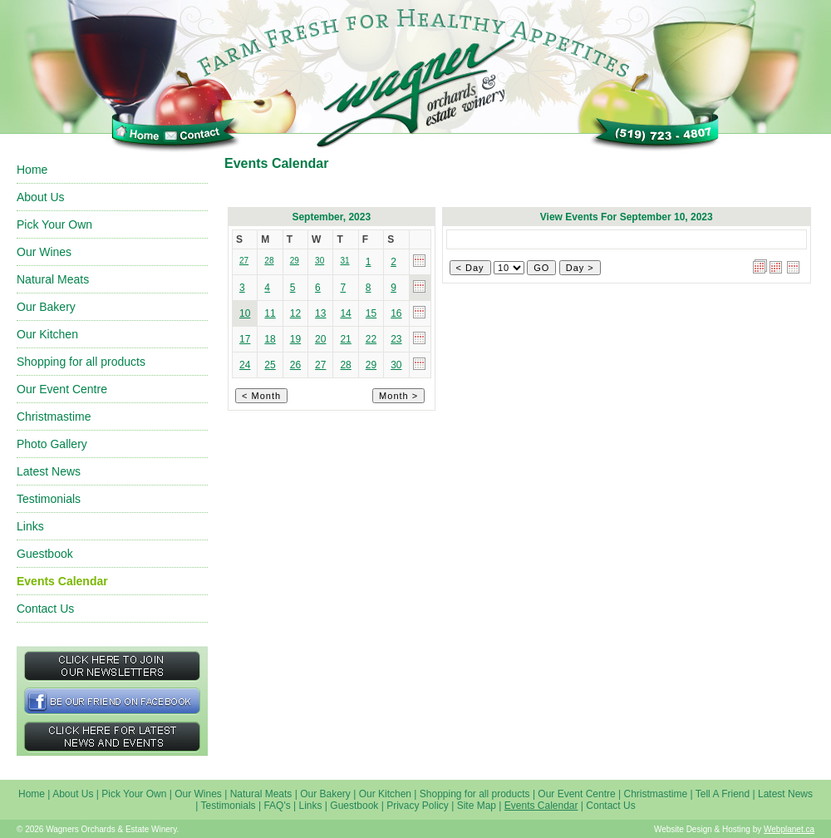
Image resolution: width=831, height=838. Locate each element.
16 (396, 313)
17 (244, 339)
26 (295, 365)
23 (396, 339)
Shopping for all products (81, 361)
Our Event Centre (62, 389)
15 (371, 313)
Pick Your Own (54, 224)
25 (269, 365)
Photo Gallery (52, 444)
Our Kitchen (47, 334)
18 (269, 339)
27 (320, 365)
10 (244, 313)
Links (30, 526)
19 (295, 339)
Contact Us (45, 608)
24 (244, 365)
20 (320, 339)
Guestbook (45, 553)
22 (371, 339)
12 (295, 313)
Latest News (49, 471)
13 (320, 313)
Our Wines (44, 252)
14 (345, 313)
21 (345, 339)
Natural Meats (53, 279)
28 (345, 365)
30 (396, 365)
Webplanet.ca (789, 829)
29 (371, 365)
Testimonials (49, 498)
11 (269, 313)
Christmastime (54, 416)
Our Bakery (46, 306)
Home (32, 169)
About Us (41, 197)
